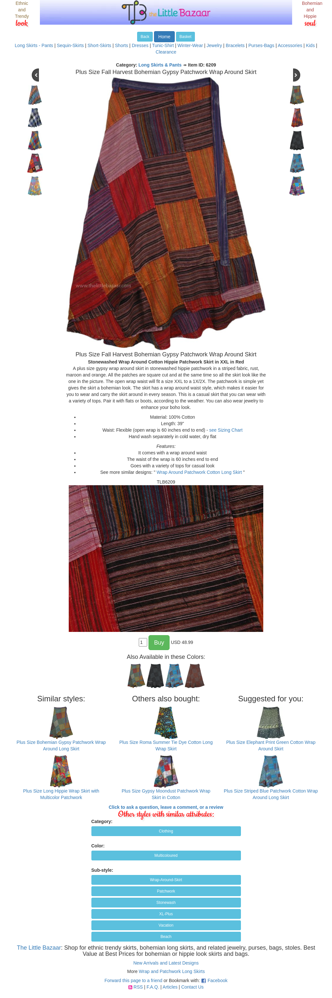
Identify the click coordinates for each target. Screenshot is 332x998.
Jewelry (214, 45)
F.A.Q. (153, 987)
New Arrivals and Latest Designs (166, 963)
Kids (310, 45)
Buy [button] (159, 642)
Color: (98, 845)
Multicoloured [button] (165, 855)
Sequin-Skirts (70, 45)
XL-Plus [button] (166, 914)
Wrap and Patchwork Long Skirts (172, 971)
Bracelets (235, 45)
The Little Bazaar (39, 947)
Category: (102, 821)
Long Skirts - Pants (34, 45)
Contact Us (192, 987)
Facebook (217, 980)
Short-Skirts (99, 45)
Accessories (290, 45)
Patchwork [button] (166, 891)
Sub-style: (102, 870)
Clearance (166, 52)
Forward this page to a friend (133, 980)
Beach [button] (166, 936)
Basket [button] (186, 36)
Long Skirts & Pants (160, 65)
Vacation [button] (166, 925)
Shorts (121, 45)
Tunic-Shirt (163, 45)
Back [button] (145, 36)
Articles (170, 987)
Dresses (140, 45)
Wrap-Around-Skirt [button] (166, 880)
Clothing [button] (166, 831)
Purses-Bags (261, 45)
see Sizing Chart (226, 430)
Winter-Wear (190, 45)
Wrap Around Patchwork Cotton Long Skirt (199, 472)
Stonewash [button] (165, 902)
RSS (138, 987)
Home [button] (164, 36)
